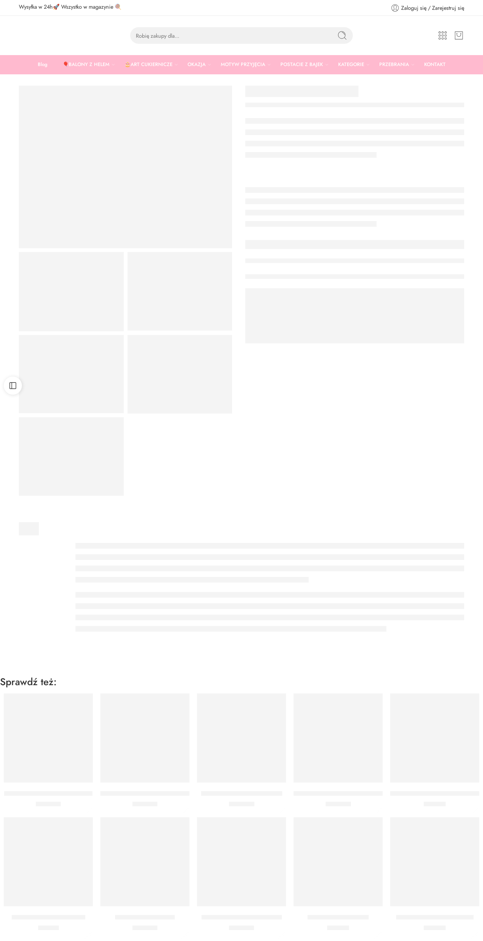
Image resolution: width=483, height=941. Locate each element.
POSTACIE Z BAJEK (301, 64)
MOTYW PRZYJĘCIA (243, 64)
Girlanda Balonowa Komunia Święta (342, 793)
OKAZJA (197, 64)
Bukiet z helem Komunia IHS (435, 917)
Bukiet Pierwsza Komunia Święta (48, 793)
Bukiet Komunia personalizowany (144, 793)
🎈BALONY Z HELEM (86, 64)
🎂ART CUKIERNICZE (148, 64)
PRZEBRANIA (394, 64)
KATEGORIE (351, 64)
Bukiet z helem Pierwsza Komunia (436, 793)
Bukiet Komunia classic (338, 917)
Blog (43, 64)
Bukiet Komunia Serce (145, 917)
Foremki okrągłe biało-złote (48, 917)
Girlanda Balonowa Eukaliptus (241, 793)
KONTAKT (435, 64)
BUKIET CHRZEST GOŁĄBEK (242, 917)
